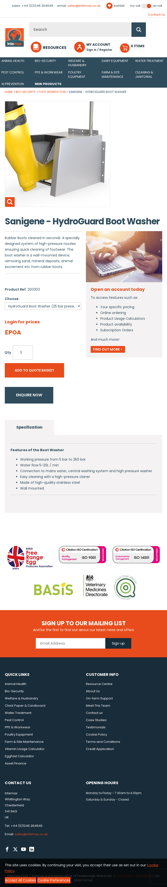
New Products (48, 84)
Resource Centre (99, 684)
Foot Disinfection (52, 92)
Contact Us (156, 14)
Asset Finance (15, 763)
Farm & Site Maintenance (112, 74)
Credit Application (100, 749)
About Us (93, 691)
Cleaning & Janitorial (144, 74)
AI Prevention (12, 84)
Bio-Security (45, 61)
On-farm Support (99, 698)
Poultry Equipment (76, 74)
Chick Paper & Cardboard (25, 705)
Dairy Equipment (115, 61)
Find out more (108, 349)
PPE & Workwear (49, 72)
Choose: (12, 298)
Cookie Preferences (53, 880)
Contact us (94, 713)
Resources (54, 47)
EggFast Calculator (19, 756)
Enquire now (29, 395)
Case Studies (96, 720)
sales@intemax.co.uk (84, 5)
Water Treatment (149, 61)
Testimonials (96, 727)
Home (9, 92)
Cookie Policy (96, 734)
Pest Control (12, 72)
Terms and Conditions (103, 741)
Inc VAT (135, 6)
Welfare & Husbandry (77, 63)
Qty (8, 352)
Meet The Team (98, 705)
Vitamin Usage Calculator (25, 749)
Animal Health (12, 61)
